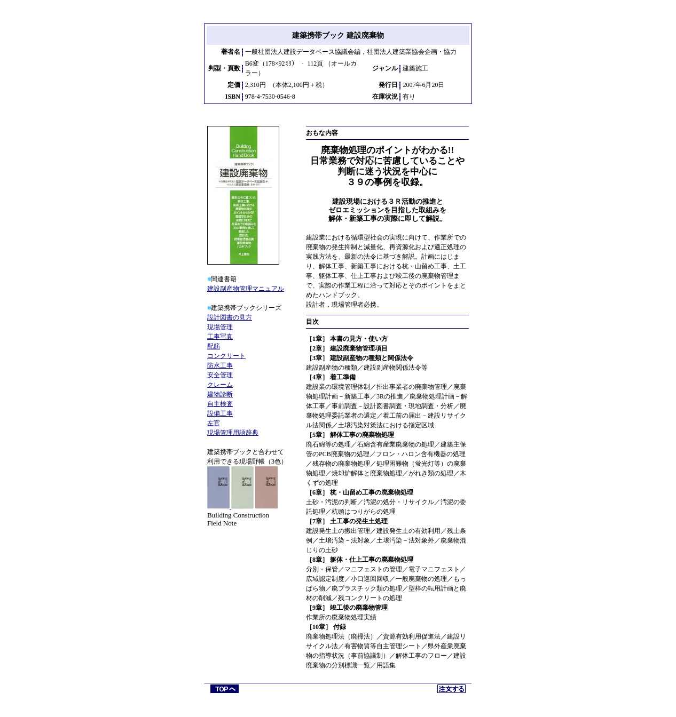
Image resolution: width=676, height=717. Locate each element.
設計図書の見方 (229, 317)
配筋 (213, 346)
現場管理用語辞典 (232, 432)
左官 (213, 423)
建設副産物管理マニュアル (245, 288)
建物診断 (220, 394)
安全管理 (220, 375)
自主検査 (220, 404)
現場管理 (220, 327)
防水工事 (220, 365)
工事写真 (220, 336)
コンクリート (226, 356)
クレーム (220, 384)
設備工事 (220, 413)
